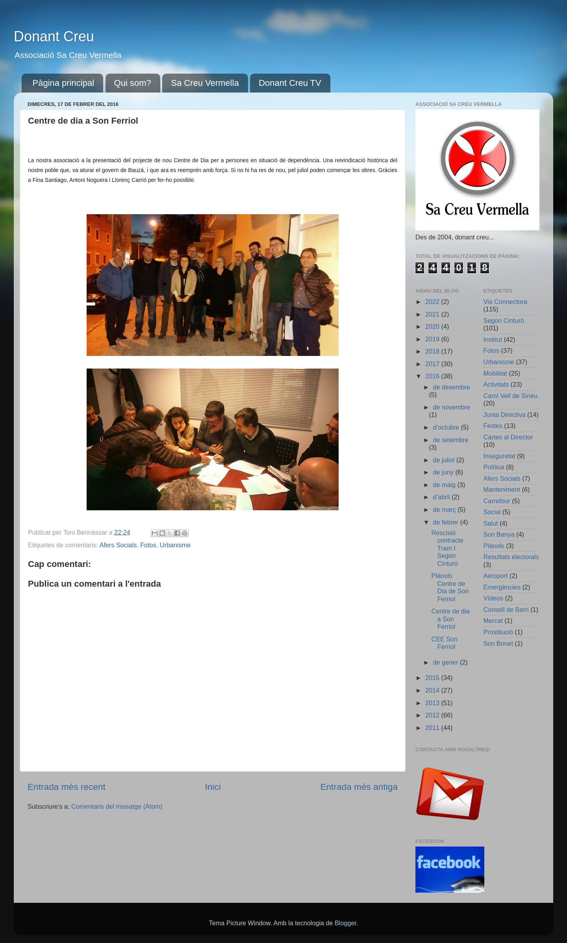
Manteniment (502, 489)
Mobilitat (495, 373)
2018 (433, 351)
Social (492, 511)
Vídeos (493, 598)
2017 (433, 363)
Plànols (494, 545)
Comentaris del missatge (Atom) (116, 806)
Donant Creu (54, 36)
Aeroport (496, 575)
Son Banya (499, 534)
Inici (212, 787)
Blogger (345, 922)
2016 (433, 376)
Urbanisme (175, 544)
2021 (433, 314)
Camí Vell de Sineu (511, 395)
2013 (433, 702)
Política (494, 467)
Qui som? (132, 83)
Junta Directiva (505, 414)
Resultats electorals (511, 556)
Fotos (148, 544)
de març (445, 509)
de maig (445, 484)
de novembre (451, 407)
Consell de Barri (506, 609)
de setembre (450, 439)
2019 (433, 339)
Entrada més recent (67, 787)
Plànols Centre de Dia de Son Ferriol (450, 587)
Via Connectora (505, 301)
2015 (433, 677)
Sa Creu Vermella (205, 83)
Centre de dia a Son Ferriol (450, 619)
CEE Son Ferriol (444, 642)
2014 (433, 690)
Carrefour (497, 500)
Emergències (502, 587)
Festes (493, 425)
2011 (433, 727)
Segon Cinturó (504, 320)
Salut (491, 523)
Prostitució (498, 631)
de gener (446, 662)
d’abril (442, 496)
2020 (433, 326)
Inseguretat (499, 455)
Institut (493, 339)
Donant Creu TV (290, 83)
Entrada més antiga (359, 787)
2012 (433, 715)
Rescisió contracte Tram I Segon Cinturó (447, 548)
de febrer (446, 522)
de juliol (444, 459)
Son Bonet (498, 643)
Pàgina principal (63, 83)
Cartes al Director (508, 437)
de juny (444, 472)
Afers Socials (118, 544)
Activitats (496, 384)
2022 (433, 301)
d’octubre (447, 427)
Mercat (493, 620)
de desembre (451, 387)
